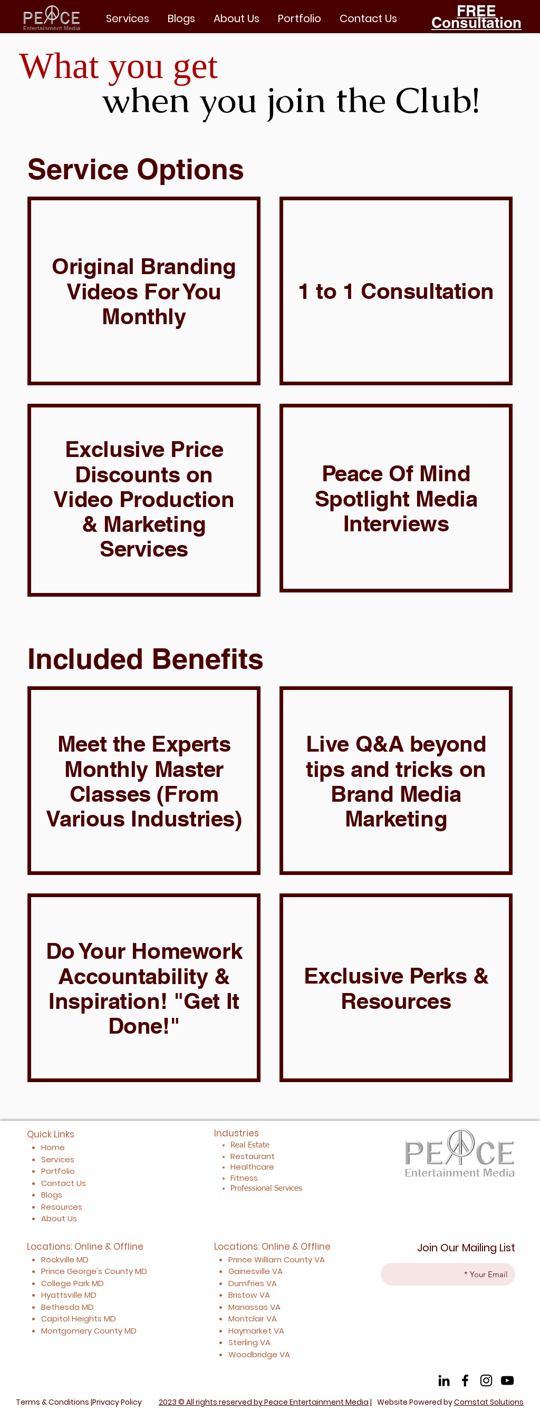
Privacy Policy (117, 1402)
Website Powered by (450, 1402)
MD (141, 1271)
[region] (144, 291)
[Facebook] (465, 1380)
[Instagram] (486, 1380)
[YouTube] (507, 1380)
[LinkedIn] (444, 1380)
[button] (299, 18)
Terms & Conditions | (54, 1402)
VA (319, 1259)
